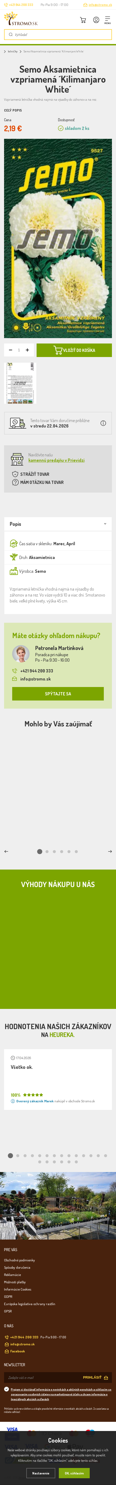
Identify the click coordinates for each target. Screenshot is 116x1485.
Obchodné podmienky (19, 1260)
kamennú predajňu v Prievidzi (56, 460)
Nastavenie (40, 1473)
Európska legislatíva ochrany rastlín (29, 1304)
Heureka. (62, 1034)
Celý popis (13, 110)
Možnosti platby (15, 1282)
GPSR (8, 1311)
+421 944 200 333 (32, 671)
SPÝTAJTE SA (58, 693)
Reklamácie (12, 1274)
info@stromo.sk (100, 5)
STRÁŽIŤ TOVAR (34, 474)
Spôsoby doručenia (17, 1267)
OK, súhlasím (74, 1473)
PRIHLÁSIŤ (92, 1377)
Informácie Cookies (17, 1289)
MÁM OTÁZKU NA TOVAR (42, 482)
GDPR (8, 1296)
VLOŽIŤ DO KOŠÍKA (74, 350)
